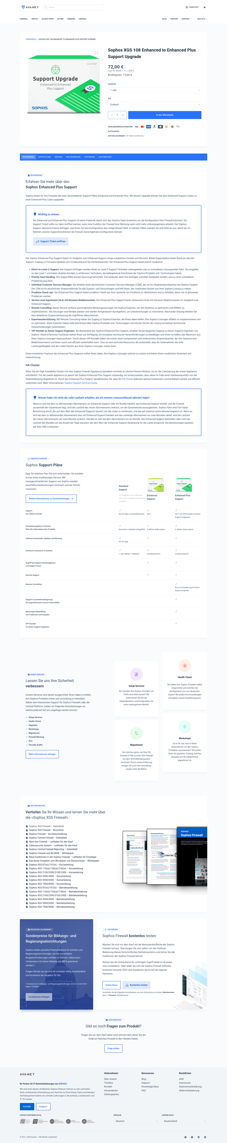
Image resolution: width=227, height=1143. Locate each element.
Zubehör (71, 19)
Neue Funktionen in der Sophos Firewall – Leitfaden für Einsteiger (63, 857)
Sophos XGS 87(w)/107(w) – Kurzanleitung (51, 864)
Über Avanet (110, 1079)
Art (109, 98)
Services (58, 157)
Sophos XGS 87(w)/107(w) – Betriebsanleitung (53, 887)
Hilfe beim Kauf (105, 157)
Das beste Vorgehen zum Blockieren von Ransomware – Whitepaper (64, 860)
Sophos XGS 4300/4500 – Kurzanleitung (50, 876)
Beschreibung (28, 157)
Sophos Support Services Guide (81, 383)
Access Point (48, 19)
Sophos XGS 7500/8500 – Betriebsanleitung (52, 906)
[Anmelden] (192, 7)
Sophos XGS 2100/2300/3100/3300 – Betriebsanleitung (58, 895)
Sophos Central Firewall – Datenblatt (48, 837)
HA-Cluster (127, 379)
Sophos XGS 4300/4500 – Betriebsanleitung (52, 899)
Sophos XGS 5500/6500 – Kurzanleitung (50, 880)
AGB (181, 1079)
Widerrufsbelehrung (189, 1090)
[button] (202, 19)
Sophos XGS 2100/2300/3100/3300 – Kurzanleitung (56, 872)
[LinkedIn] (198, 1137)
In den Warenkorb (164, 115)
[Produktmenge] (117, 115)
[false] (184, 1121)
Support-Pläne (44, 157)
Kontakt (186, 19)
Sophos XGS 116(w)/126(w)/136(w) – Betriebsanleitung (58, 891)
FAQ (144, 1090)
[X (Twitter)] (185, 1137)
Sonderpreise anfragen (39, 997)
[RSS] (205, 1137)
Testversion (90, 157)
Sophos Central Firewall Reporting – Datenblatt (53, 849)
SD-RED (61, 19)
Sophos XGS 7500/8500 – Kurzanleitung (50, 883)
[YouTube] (192, 1137)
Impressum (185, 1082)
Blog (164, 19)
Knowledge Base (150, 1086)
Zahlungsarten (111, 1094)
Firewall (24, 19)
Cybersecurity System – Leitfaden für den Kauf (53, 845)
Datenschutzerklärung (190, 1086)
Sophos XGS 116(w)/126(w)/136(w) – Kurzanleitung (56, 868)
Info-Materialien (73, 157)
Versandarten (111, 1090)
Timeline (108, 1082)
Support (174, 19)
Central (82, 19)
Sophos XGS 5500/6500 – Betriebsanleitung (52, 903)
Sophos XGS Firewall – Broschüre (46, 830)
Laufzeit (112, 84)
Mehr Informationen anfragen (42, 754)
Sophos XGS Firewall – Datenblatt (46, 826)
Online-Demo (111, 985)
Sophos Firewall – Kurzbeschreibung (48, 834)
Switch (35, 19)
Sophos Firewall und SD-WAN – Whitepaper (51, 853)
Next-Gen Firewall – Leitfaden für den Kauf (51, 841)
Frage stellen (113, 1048)
